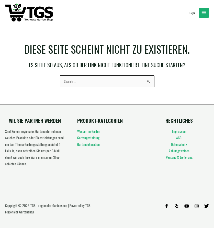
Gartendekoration (88, 144)
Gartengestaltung (88, 137)
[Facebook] (166, 206)
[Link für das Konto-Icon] (192, 12)
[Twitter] (206, 206)
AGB (179, 137)
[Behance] (186, 206)
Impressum (179, 131)
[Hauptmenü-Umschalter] (204, 13)
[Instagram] (196, 206)
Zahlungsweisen (179, 150)
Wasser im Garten (88, 131)
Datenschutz (179, 144)
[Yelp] (176, 206)
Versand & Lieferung (179, 157)
